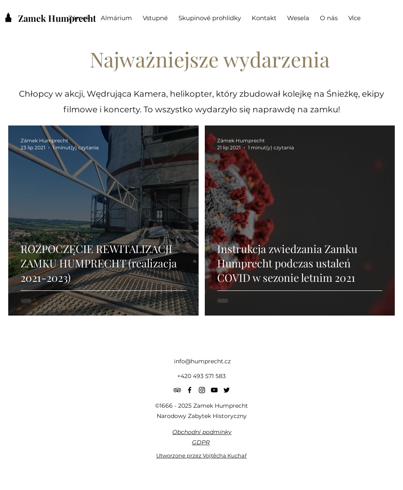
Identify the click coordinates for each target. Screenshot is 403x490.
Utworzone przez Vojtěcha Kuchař (201, 455)
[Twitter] (226, 390)
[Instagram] (202, 390)
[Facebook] (189, 390)
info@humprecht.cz (202, 361)
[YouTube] (214, 390)
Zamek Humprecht (57, 18)
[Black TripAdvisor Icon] (177, 390)
